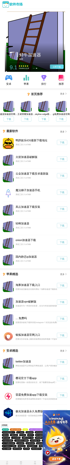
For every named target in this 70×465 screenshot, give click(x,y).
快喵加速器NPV (32, 446)
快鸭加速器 (29, 432)
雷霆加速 (5, 435)
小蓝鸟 (25, 429)
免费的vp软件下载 (28, 438)
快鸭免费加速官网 (41, 438)
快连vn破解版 (7, 448)
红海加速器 (20, 443)
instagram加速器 (7, 440)
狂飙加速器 (14, 435)
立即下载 (55, 67)
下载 (8, 119)
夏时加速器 (6, 438)
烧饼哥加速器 (17, 448)
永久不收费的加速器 (8, 443)
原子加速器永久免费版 (9, 446)
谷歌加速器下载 (35, 440)
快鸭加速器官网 (41, 443)
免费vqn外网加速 (16, 429)
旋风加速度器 (39, 432)
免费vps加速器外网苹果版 (37, 429)
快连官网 (26, 448)
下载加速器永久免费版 (21, 440)
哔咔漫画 (22, 435)
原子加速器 (20, 432)
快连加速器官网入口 (8, 432)
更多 (62, 94)
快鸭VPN (30, 435)
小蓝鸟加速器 (16, 438)
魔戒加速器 (21, 446)
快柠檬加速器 (30, 443)
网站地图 (5, 429)
